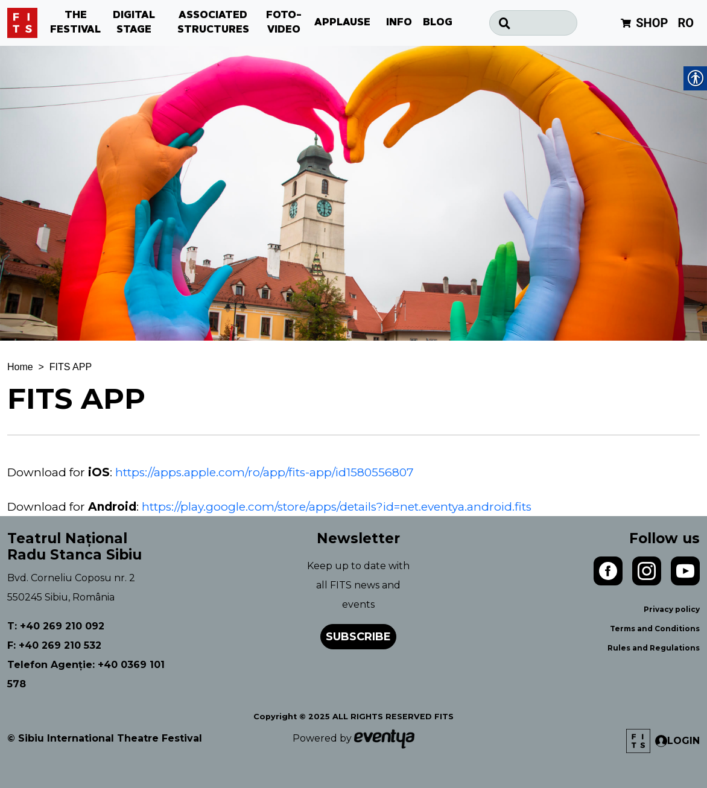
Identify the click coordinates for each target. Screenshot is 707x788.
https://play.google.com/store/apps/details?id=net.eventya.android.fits (336, 507)
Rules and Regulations (653, 647)
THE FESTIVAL (75, 23)
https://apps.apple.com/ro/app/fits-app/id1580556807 (264, 472)
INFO (399, 23)
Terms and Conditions (655, 628)
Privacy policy (672, 609)
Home (20, 367)
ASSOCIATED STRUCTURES (213, 23)
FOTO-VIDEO (284, 23)
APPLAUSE (342, 23)
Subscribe (358, 636)
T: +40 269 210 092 (55, 626)
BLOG (437, 23)
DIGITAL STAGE (134, 23)
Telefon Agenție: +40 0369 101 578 (86, 674)
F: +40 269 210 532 (54, 645)
